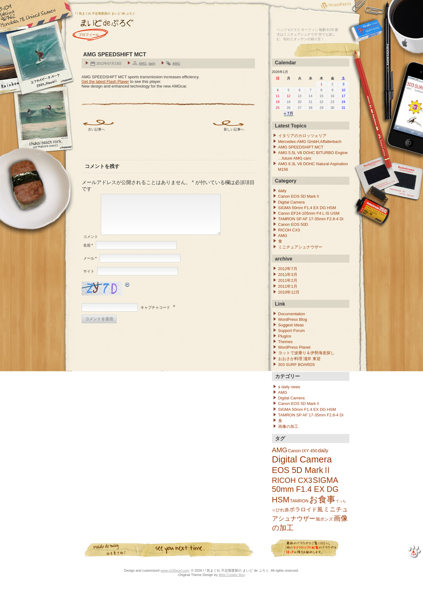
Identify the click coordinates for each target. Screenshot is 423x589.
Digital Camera (291, 202)
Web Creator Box (231, 575)
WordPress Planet (294, 347)
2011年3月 (287, 274)
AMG (142, 63)
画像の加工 (288, 426)
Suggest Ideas (291, 325)
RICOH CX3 (289, 230)
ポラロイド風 (306, 509)
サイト (88, 279)
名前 (88, 253)
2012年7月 (287, 268)
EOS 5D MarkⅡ (302, 470)
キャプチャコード (155, 315)
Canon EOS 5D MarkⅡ (299, 196)
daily (152, 63)
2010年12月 (289, 292)
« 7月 (288, 113)
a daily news (289, 387)
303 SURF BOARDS (296, 364)
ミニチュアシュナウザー (300, 247)
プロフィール (89, 35)
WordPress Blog (292, 319)
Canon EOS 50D (293, 224)
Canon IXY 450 (302, 450)
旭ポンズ (324, 519)
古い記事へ (96, 129)
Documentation (291, 314)
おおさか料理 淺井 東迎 (299, 358)
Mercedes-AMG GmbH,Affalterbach (310, 141)
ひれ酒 (282, 509)
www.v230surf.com (174, 570)
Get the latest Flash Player (105, 81)
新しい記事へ (234, 129)
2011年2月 (287, 280)
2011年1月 (287, 286)
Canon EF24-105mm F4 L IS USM (308, 213)
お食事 (322, 499)
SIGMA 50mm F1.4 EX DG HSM (307, 207)
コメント (90, 244)
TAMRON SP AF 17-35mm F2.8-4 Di (310, 219)
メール (90, 266)
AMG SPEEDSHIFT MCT (300, 147)
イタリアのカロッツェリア (302, 135)
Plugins (284, 336)
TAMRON (299, 500)
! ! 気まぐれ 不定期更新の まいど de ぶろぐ (105, 13)
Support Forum (291, 330)
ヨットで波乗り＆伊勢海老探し (306, 352)
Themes (285, 341)
